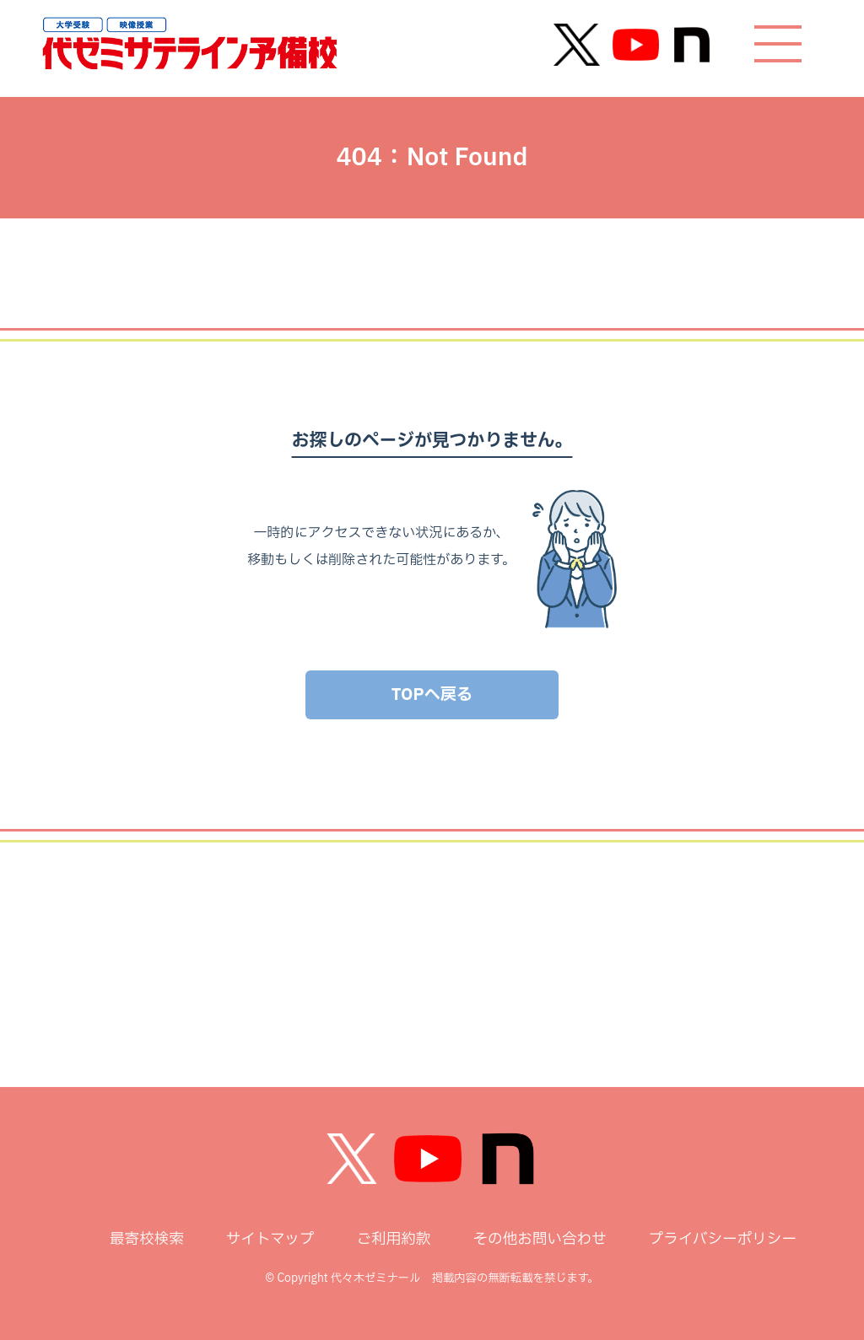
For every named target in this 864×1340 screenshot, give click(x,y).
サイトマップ (270, 1239)
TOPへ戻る (432, 695)
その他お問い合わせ (539, 1239)
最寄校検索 (147, 1239)
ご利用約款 (393, 1239)
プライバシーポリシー (722, 1239)
